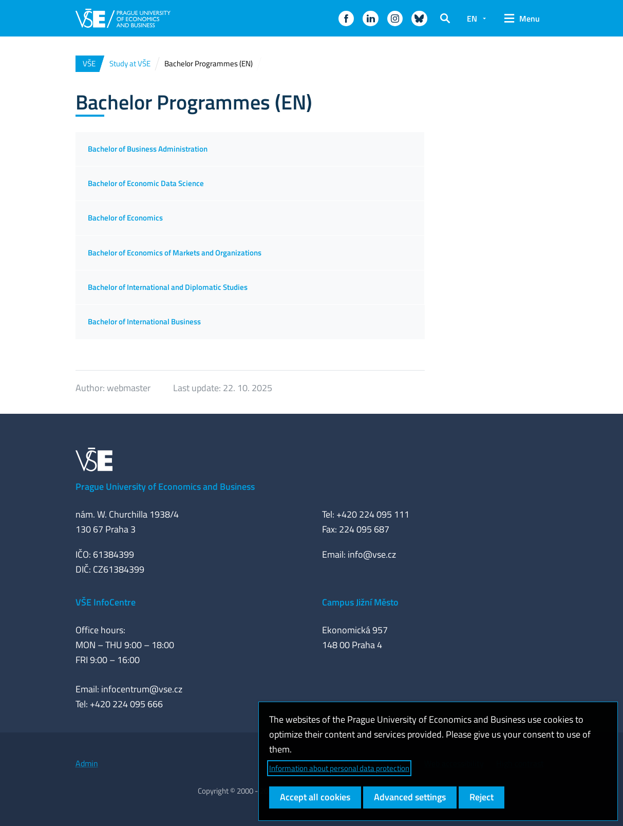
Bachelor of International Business (144, 321)
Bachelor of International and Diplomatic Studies (168, 287)
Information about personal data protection (339, 768)
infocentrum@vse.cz (141, 689)
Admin (86, 763)
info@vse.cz (372, 554)
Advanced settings (410, 797)
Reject (481, 797)
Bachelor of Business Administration (147, 149)
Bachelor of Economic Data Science (146, 183)
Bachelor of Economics (125, 218)
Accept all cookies (315, 797)
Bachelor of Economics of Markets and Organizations (174, 253)
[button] (346, 18)
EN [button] (472, 18)
